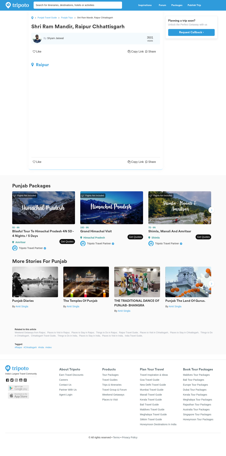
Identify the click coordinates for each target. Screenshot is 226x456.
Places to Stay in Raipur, (83, 332)
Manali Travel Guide (151, 394)
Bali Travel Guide (149, 404)
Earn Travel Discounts (71, 374)
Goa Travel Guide (149, 379)
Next (211, 210)
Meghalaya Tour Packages (197, 399)
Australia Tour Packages (196, 409)
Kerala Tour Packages (195, 394)
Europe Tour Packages (195, 384)
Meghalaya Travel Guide (153, 414)
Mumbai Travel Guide (151, 389)
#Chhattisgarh (30, 347)
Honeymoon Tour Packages (198, 419)
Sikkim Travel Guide (151, 419)
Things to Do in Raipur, (107, 332)
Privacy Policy (129, 437)
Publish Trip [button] (195, 5)
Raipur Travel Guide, (128, 332)
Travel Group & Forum (114, 389)
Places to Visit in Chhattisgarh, (154, 332)
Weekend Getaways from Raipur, (30, 332)
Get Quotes (67, 241)
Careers (63, 379)
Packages (176, 5)
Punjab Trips (67, 17)
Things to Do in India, (68, 336)
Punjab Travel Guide (47, 17)
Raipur (40, 64)
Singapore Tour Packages (197, 414)
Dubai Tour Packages (195, 389)
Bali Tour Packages (193, 379)
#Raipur (18, 347)
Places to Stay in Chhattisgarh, (184, 332)
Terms (116, 437)
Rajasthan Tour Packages (197, 404)
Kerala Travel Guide (151, 399)
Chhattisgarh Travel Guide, (43, 336)
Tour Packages (110, 374)
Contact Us (65, 384)
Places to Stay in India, (90, 336)
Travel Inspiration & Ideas (154, 374)
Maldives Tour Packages (196, 374)
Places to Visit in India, (113, 336)
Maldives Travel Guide (152, 409)
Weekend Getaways (113, 394)
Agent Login (66, 394)
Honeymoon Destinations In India (158, 424)
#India (41, 347)
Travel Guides (110, 379)
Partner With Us (68, 389)
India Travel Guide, (134, 336)
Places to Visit (110, 399)
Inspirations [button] (145, 5)
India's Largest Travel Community (21, 374)
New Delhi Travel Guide (153, 384)
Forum (162, 5)
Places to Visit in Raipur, (58, 332)
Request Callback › (191, 32)
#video (48, 347)
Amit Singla (22, 306)
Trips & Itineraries (111, 384)
